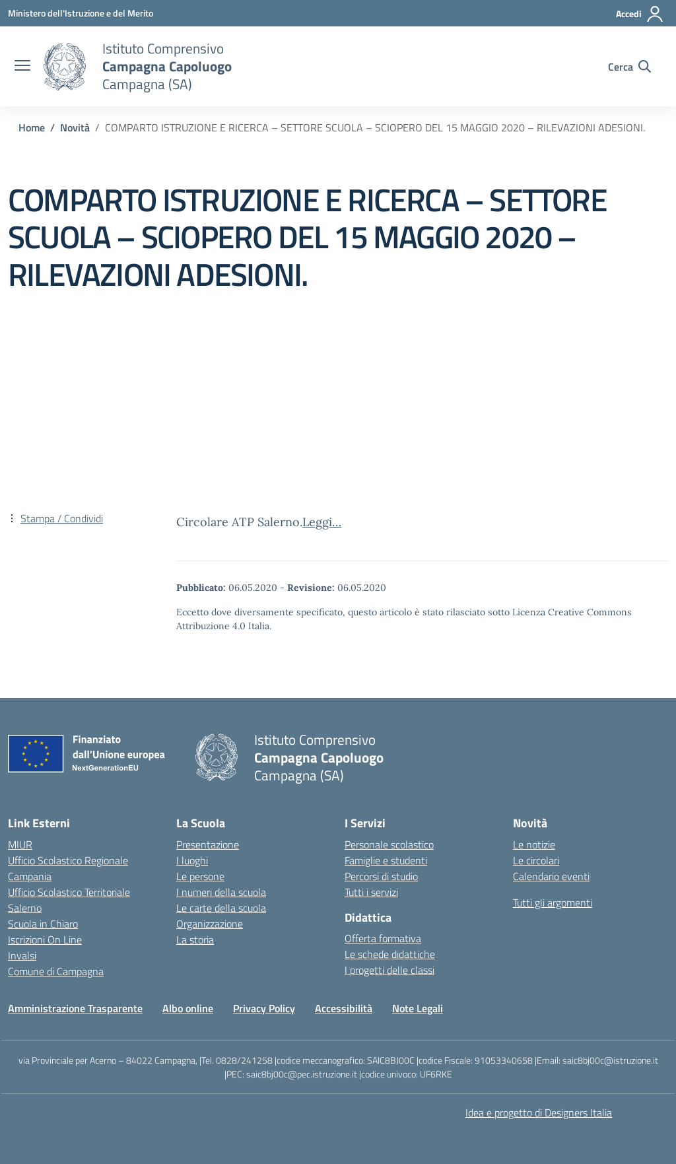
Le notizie (534, 844)
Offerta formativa (383, 938)
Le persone (200, 876)
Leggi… (321, 522)
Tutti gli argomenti (552, 902)
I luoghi (192, 860)
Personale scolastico (389, 844)
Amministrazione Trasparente (75, 1008)
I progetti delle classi (389, 970)
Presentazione (207, 844)
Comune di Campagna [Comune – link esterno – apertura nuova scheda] (56, 971)
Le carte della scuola (221, 908)
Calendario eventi (551, 876)
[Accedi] (640, 14)
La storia (195, 939)
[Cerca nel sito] (629, 66)
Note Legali (417, 1008)
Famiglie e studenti (386, 860)
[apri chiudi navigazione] (22, 67)
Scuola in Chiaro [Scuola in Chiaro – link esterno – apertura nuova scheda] (43, 924)
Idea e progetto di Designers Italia (538, 1112)
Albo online (187, 1008)
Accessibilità (343, 1008)
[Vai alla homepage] (65, 66)
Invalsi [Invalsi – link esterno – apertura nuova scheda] (22, 955)
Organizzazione (209, 924)
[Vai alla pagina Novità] (75, 127)
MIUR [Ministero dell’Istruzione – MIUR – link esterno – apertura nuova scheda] (20, 844)
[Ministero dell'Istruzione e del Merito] (80, 13)
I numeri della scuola (221, 892)
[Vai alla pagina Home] (31, 127)
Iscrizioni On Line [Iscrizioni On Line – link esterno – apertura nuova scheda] (45, 939)
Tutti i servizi (371, 892)
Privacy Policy (264, 1008)
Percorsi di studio (381, 876)
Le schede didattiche (390, 954)
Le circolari (536, 860)
